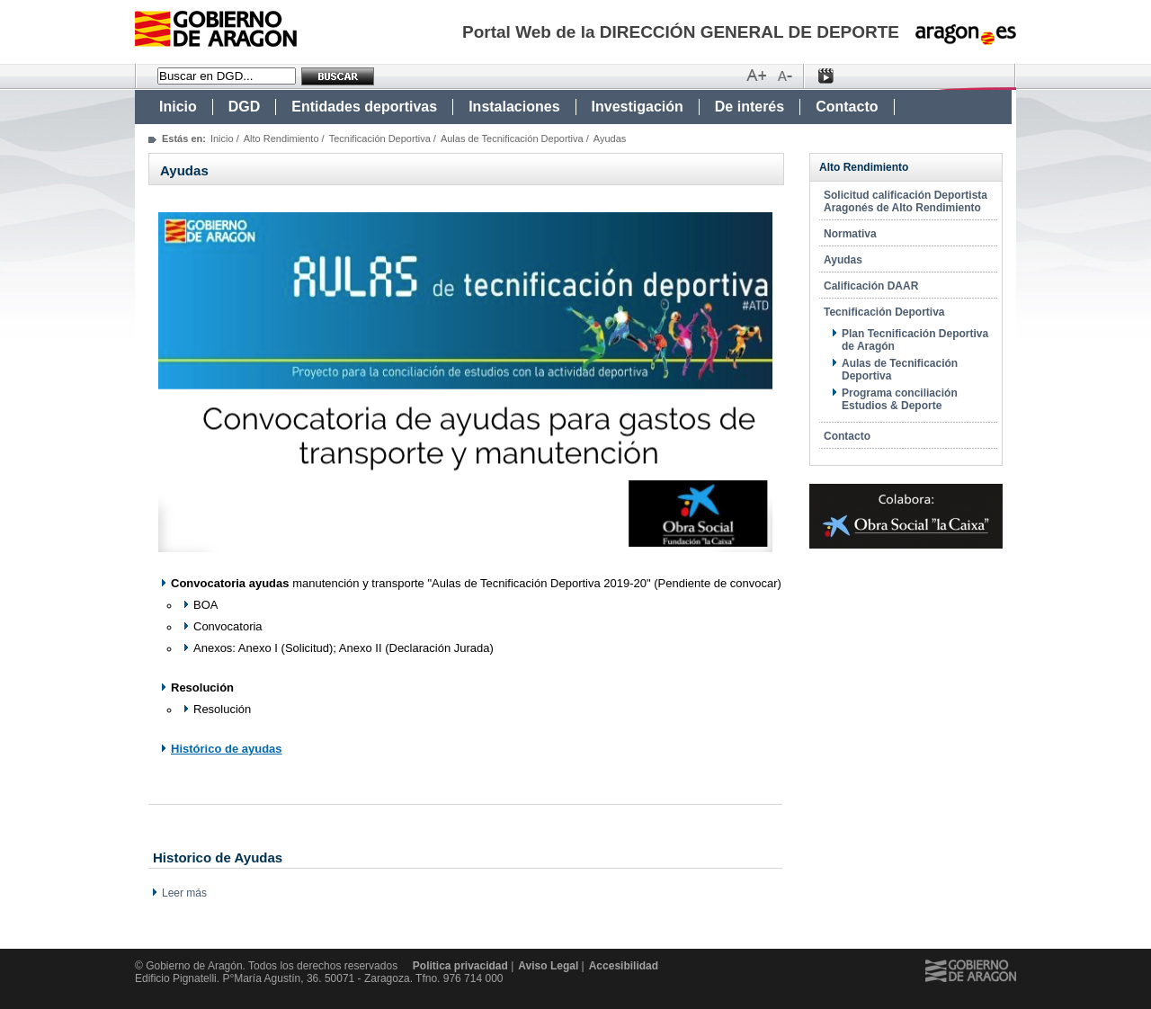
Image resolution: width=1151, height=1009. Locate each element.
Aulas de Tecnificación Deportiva (512, 138)
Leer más (184, 893)
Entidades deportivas (364, 106)
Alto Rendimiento (281, 138)
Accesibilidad (623, 966)
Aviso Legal (548, 966)
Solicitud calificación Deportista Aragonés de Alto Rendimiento (905, 201)
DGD (244, 106)
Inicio (178, 106)
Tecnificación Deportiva (380, 138)
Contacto (847, 106)
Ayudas (843, 260)
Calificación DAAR (871, 286)
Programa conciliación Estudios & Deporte (900, 399)
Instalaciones (513, 106)
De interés (749, 106)
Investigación (637, 106)
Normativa (850, 234)
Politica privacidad (460, 966)
